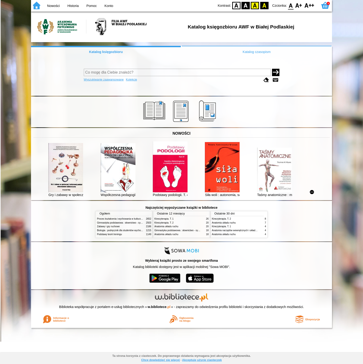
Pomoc (91, 6)
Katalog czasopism (257, 52)
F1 (299, 5)
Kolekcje (131, 79)
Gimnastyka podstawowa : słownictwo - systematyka (124, 222)
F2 (309, 5)
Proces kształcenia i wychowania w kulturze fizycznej (124, 219)
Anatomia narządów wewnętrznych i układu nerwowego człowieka (246, 230)
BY (264, 5)
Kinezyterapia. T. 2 (164, 222)
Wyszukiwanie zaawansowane (104, 79)
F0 (290, 5)
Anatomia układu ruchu (166, 226)
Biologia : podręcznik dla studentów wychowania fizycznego (128, 230)
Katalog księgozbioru (106, 52)
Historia (73, 6)
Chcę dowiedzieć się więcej (160, 360)
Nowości (53, 6)
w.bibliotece (159, 307)
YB (255, 5)
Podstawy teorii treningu (109, 234)
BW (246, 5)
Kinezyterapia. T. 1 (164, 219)
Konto (108, 6)
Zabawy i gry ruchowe (108, 226)
